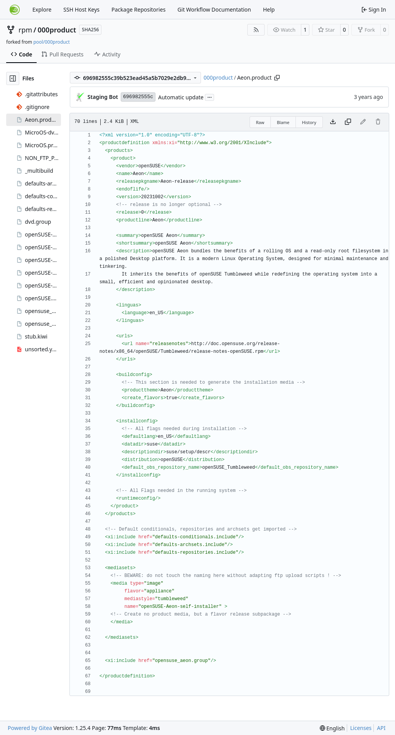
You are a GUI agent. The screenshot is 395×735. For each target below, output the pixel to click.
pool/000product (51, 42)
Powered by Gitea (30, 728)
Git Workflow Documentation (214, 9)
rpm (25, 30)
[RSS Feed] (256, 30)
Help (269, 9)
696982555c (138, 97)
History (309, 122)
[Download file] (333, 122)
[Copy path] (277, 77)
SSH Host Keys (81, 9)
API (381, 728)
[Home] (14, 10)
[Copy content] (348, 122)
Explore (41, 9)
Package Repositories (138, 9)
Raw (260, 122)
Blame (283, 122)
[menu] (332, 728)
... (209, 96)
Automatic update (181, 97)
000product (57, 30)
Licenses (361, 728)
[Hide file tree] (12, 78)
